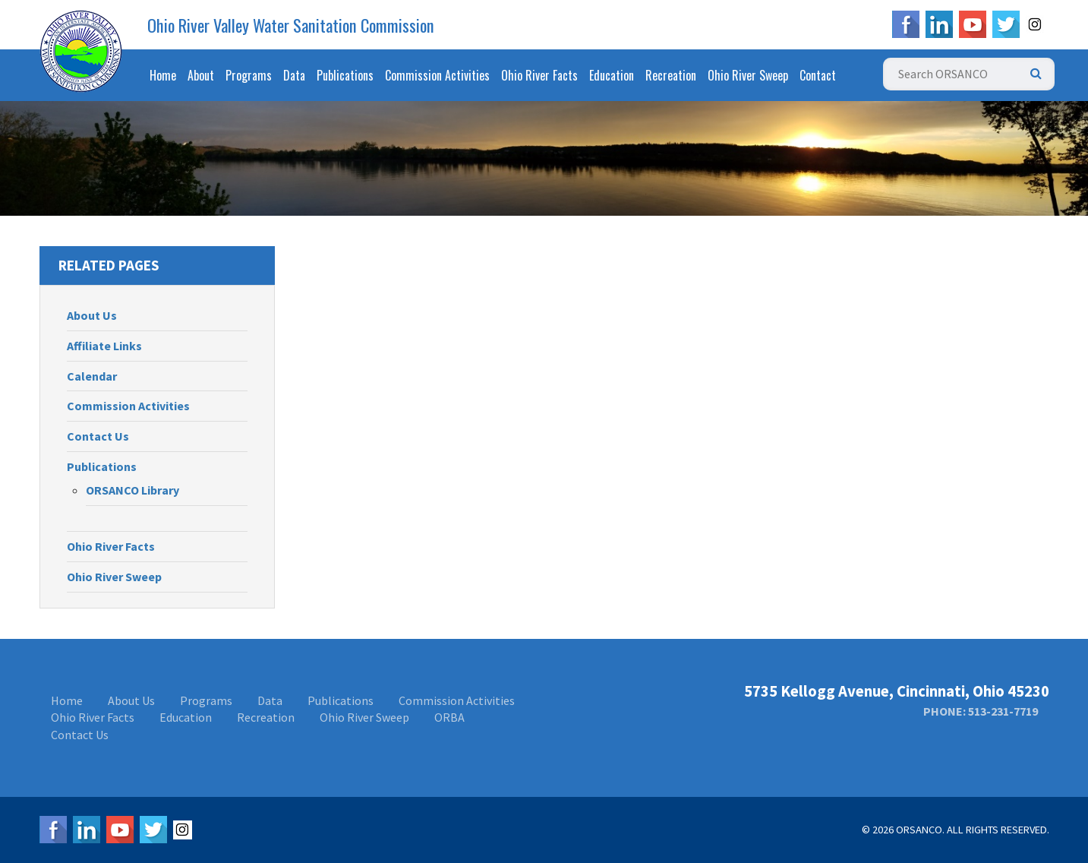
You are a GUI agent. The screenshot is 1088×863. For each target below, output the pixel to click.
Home (163, 75)
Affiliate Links (104, 345)
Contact (817, 75)
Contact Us (98, 436)
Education (611, 75)
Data (294, 75)
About (201, 75)
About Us (92, 315)
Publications (345, 75)
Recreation (670, 75)
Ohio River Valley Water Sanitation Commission (290, 25)
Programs (248, 75)
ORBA (449, 717)
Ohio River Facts (539, 75)
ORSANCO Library (132, 490)
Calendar (92, 376)
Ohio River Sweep (748, 75)
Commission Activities (437, 75)
